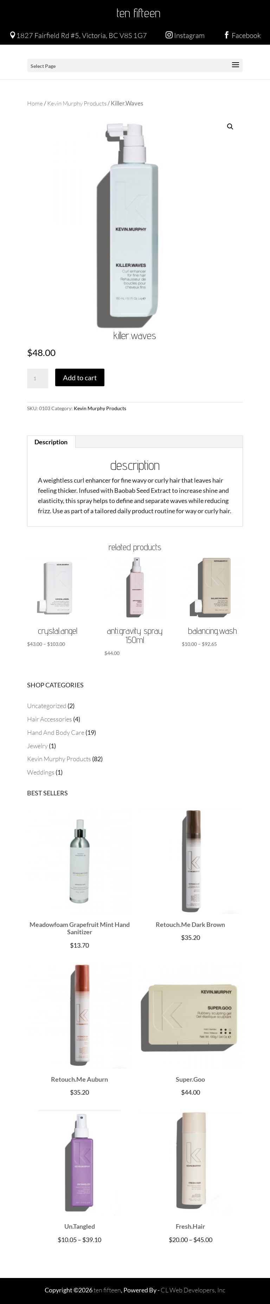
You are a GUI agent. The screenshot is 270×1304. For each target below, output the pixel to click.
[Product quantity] (37, 378)
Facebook (242, 35)
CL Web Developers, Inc (193, 1290)
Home (35, 103)
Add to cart (80, 377)
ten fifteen (138, 12)
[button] (230, 126)
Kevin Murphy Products (77, 103)
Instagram (185, 35)
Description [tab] (51, 442)
